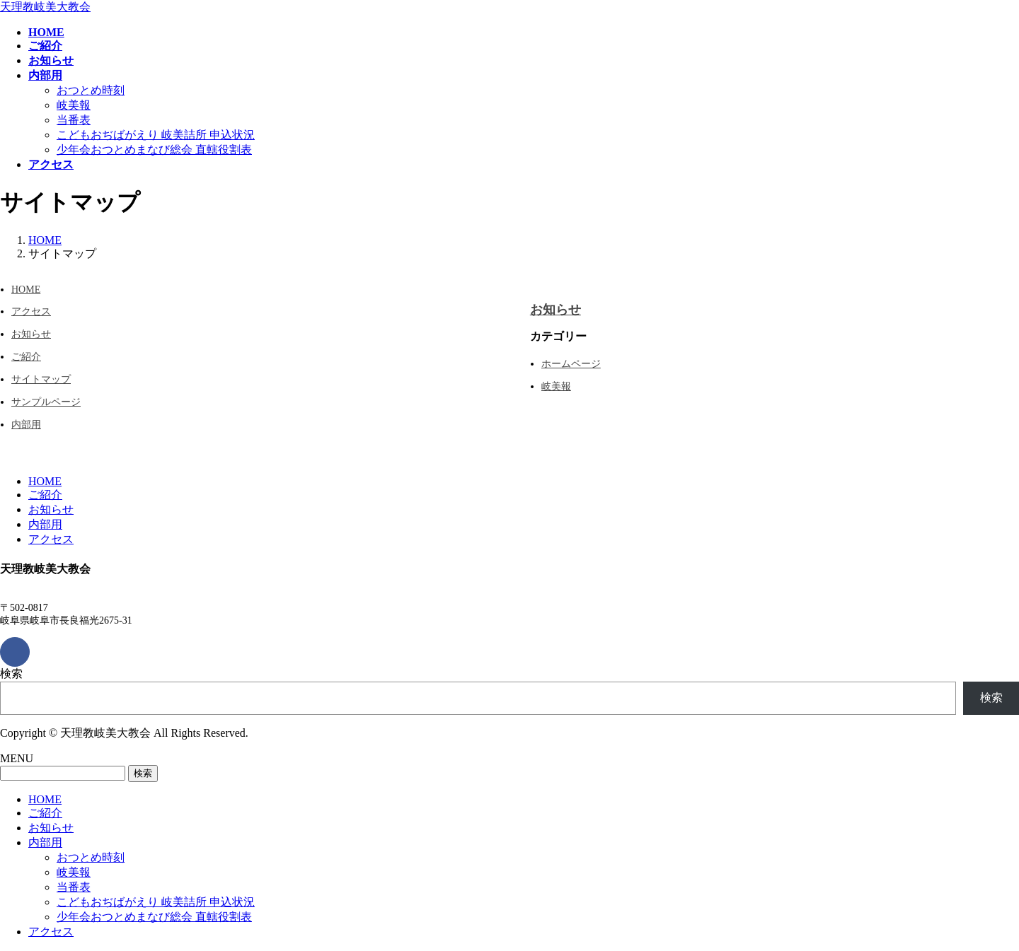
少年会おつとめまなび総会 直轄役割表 (154, 150)
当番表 (74, 120)
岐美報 (74, 105)
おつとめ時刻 (91, 90)
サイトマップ (41, 379)
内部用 (26, 424)
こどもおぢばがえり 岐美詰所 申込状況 (156, 135)
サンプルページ (46, 402)
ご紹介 (26, 356)
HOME (25, 289)
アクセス (31, 311)
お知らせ (31, 334)
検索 (11, 673)
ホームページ (571, 363)
